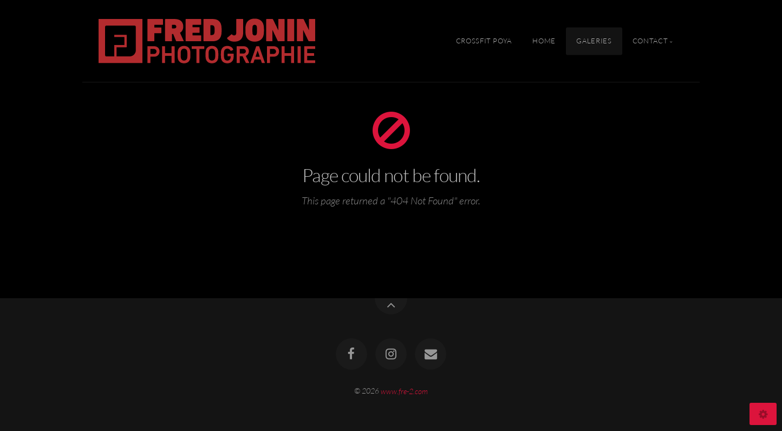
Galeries (593, 40)
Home (544, 40)
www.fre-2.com (404, 390)
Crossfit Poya (484, 40)
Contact (650, 40)
